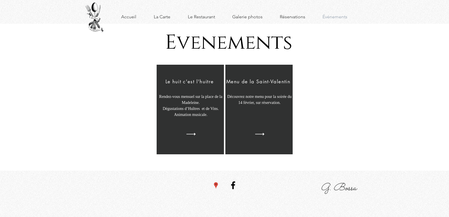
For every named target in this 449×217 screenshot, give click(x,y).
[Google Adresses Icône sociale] (216, 185)
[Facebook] (233, 185)
